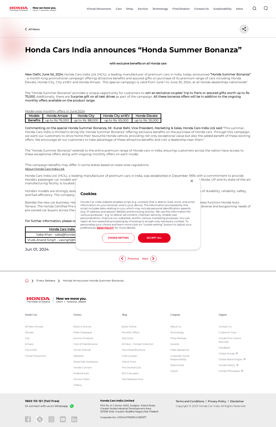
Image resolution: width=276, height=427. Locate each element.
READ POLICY (105, 228)
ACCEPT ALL (154, 237)
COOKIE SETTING (118, 237)
